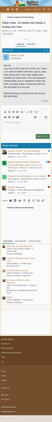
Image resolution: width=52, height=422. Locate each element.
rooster (38, 31)
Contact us (5, 344)
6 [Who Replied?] (15, 157)
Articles (4, 380)
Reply (46, 101)
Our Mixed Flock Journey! (17, 270)
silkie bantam (8, 34)
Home (3, 371)
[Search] (49, 9)
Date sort (20, 44)
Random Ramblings (14, 254)
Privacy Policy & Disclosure (11, 353)
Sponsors (4, 395)
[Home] (8, 9)
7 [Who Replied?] (15, 182)
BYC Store (5, 399)
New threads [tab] (20, 241)
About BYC (5, 388)
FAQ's (3, 376)
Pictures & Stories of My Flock (18, 276)
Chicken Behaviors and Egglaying (30, 190)
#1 (47, 50)
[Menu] (3, 9)
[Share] (44, 50)
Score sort (31, 44)
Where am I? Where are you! (30, 168)
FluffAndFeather (14, 154)
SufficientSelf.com (8, 412)
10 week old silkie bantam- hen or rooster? (27, 176)
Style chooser (7, 339)
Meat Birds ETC (12, 266)
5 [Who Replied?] (15, 171)
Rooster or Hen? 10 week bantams (24, 151)
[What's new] (44, 9)
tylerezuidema (13, 179)
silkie (45, 31)
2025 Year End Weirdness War (19, 246)
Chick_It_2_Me (11, 31)
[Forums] (12, 9)
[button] (5, 112)
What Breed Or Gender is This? (35, 154)
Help (3, 357)
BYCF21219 (13, 168)
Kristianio (11, 190)
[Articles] (17, 9)
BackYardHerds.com (9, 407)
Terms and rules (7, 348)
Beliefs (9, 297)
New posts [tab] (8, 241)
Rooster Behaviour (16, 187)
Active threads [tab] (35, 241)
